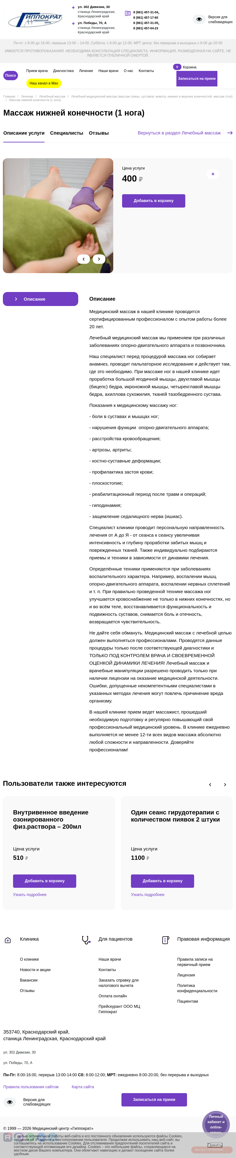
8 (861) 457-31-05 (145, 23)
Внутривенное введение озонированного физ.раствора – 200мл (50, 819)
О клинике (29, 959)
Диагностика (63, 71)
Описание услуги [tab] (24, 133)
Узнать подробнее (30, 895)
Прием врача (37, 71)
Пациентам (187, 1002)
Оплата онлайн (113, 997)
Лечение (86, 71)
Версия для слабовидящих (220, 19)
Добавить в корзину (154, 201)
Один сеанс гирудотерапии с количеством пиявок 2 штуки (175, 816)
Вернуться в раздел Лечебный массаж (185, 133)
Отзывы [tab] (99, 133)
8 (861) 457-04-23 (145, 28)
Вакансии (28, 981)
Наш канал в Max (44, 83)
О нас (128, 71)
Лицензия (186, 976)
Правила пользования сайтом (31, 1088)
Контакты (146, 71)
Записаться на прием (197, 78)
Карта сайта (83, 1088)
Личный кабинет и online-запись (215, 1124)
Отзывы (27, 991)
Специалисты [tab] (66, 133)
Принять (215, 1145)
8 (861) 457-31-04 (145, 12)
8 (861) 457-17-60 (145, 17)
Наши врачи (108, 71)
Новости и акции (35, 970)
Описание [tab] (34, 299)
